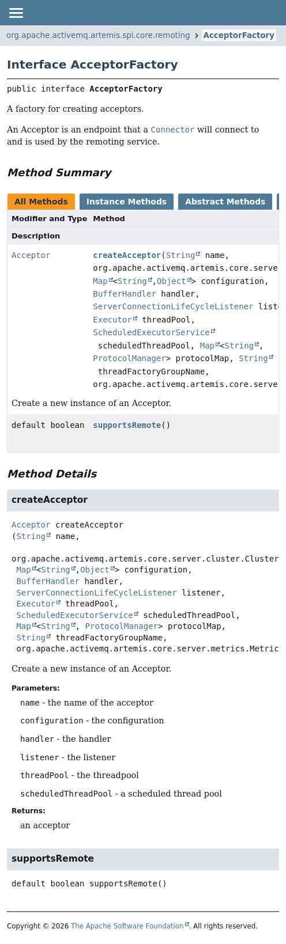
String (180, 255)
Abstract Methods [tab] (225, 201)
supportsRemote (127, 425)
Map (100, 281)
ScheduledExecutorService (151, 332)
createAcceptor (127, 255)
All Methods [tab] (41, 201)
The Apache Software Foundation (127, 926)
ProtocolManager (129, 358)
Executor (112, 319)
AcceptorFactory (239, 35)
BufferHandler (124, 293)
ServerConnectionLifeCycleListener (173, 306)
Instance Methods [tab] (126, 201)
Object (171, 281)
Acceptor (31, 255)
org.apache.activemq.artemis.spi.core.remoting (98, 35)
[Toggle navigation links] (15, 13)
